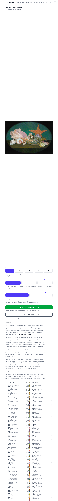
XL (9, 270)
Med (45, 283)
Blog (47, 2)
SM (38, 270)
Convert (20, 2)
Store (10, 2)
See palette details (48, 292)
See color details (48, 280)
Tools (39, 2)
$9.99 (29, 307)
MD (29, 270)
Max (13, 283)
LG (19, 270)
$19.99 (29, 315)
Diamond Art (41, 295)
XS (48, 270)
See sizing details (48, 267)
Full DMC (17, 295)
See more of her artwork (25, 334)
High (29, 283)
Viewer (29, 2)
